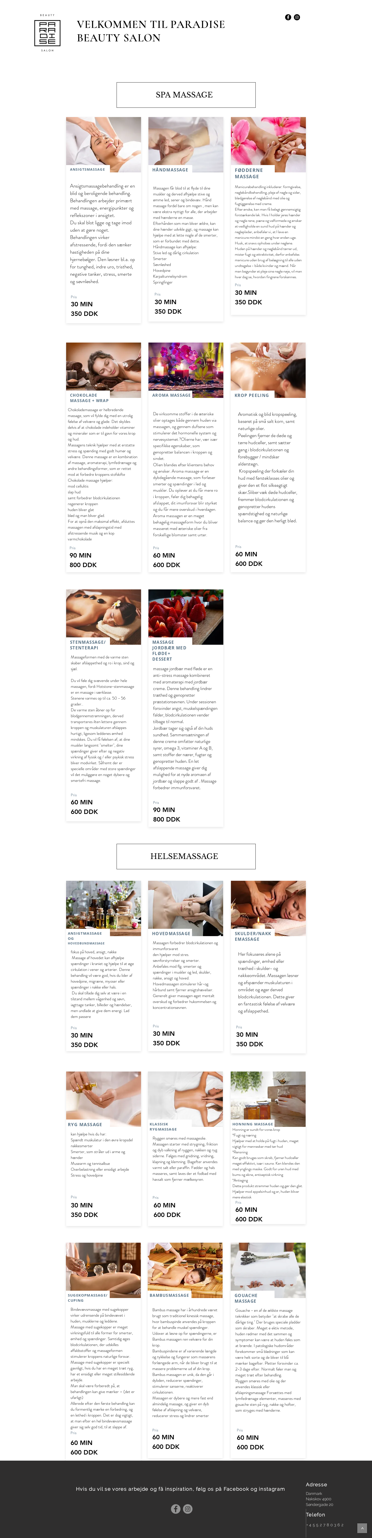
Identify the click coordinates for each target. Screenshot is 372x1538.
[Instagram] (187, 1509)
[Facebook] (175, 1509)
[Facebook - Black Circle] (288, 17)
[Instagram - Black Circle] (297, 17)
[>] (362, 1528)
